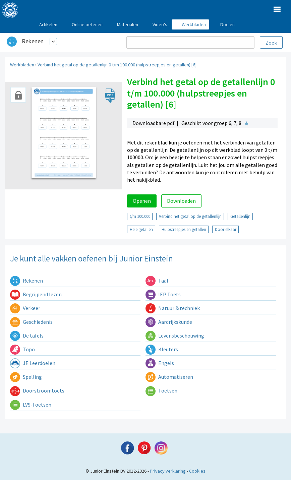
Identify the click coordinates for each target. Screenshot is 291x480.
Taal (157, 280)
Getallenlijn (240, 216)
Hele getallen (141, 229)
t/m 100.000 (140, 216)
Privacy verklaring (168, 471)
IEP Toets (163, 294)
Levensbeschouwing (175, 335)
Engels (160, 363)
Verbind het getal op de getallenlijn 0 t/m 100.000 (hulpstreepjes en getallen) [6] (117, 65)
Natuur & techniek (173, 308)
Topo (22, 349)
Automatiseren (169, 376)
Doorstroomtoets (37, 390)
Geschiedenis (31, 321)
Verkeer (25, 308)
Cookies (197, 471)
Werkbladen (22, 65)
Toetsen (161, 390)
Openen (142, 200)
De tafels (27, 335)
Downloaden (181, 200)
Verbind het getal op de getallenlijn (190, 216)
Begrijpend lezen (36, 294)
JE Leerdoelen (32, 363)
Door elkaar (225, 229)
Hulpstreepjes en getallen (184, 229)
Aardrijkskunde (169, 321)
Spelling (26, 376)
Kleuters (162, 349)
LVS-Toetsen (30, 404)
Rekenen (33, 41)
